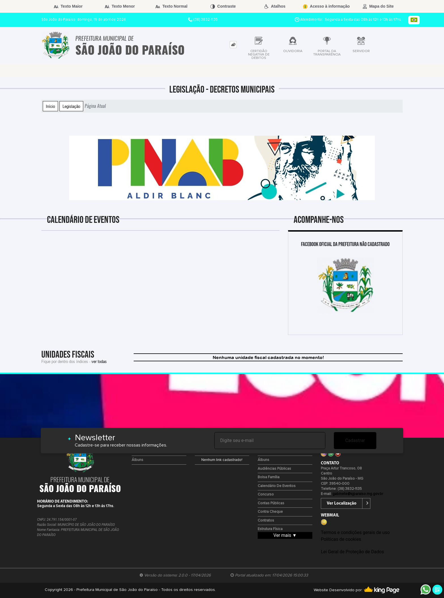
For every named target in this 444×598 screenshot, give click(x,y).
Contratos (266, 520)
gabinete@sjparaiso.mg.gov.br (357, 494)
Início (50, 106)
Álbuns (137, 460)
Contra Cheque (270, 512)
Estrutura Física (270, 529)
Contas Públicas (271, 503)
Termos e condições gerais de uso (355, 532)
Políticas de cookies (341, 539)
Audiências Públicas (274, 469)
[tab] (233, 44)
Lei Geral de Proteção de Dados (352, 551)
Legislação (71, 106)
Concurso (266, 494)
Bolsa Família (268, 477)
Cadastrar (355, 440)
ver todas (99, 361)
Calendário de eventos (277, 486)
